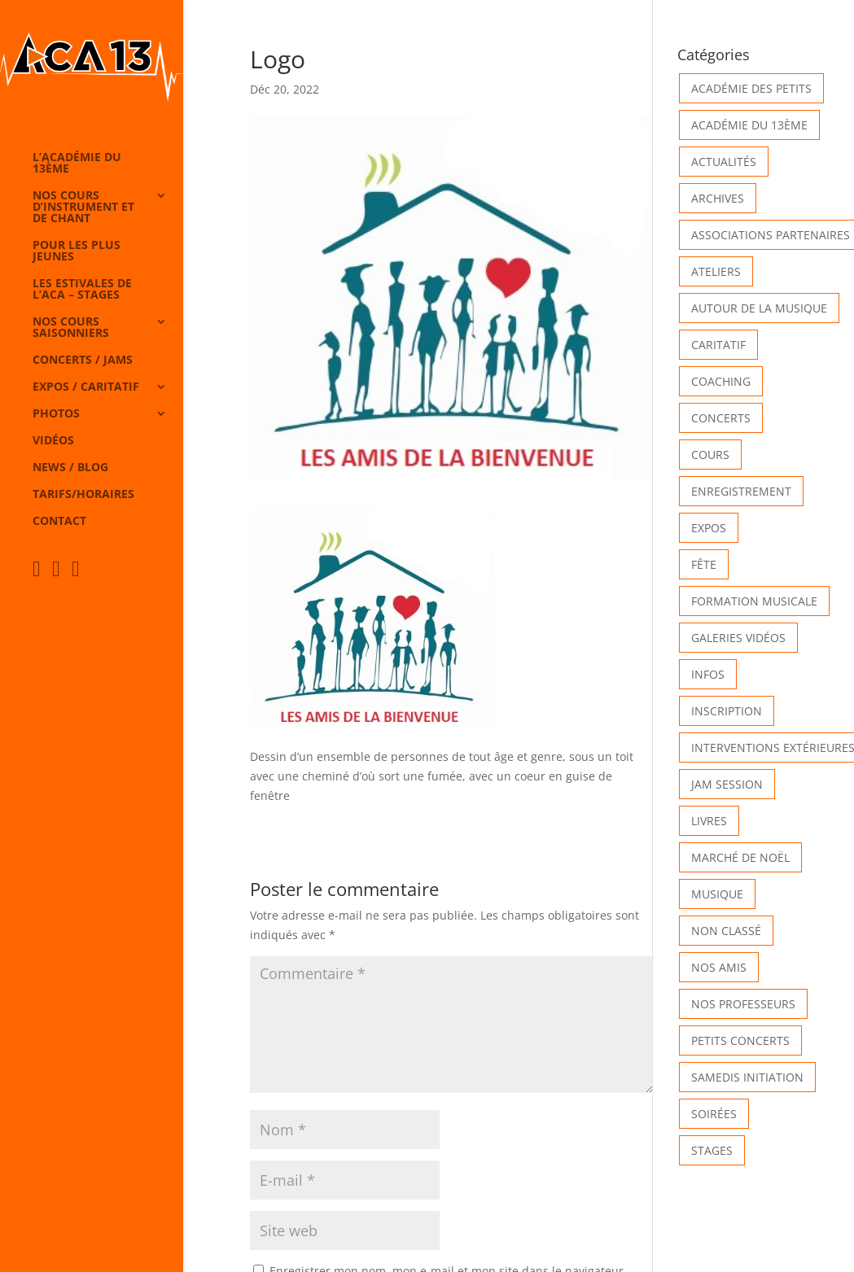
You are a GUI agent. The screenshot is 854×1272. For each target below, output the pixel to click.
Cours (710, 454)
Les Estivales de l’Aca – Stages (82, 290)
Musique (717, 894)
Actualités (723, 161)
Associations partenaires (770, 235)
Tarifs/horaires (83, 494)
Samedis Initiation (747, 1077)
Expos (708, 527)
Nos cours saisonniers (71, 328)
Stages (712, 1150)
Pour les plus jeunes (76, 251)
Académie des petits (751, 88)
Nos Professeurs (743, 1004)
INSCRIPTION (726, 711)
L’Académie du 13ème (77, 163)
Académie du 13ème (749, 125)
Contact (59, 521)
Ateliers (716, 271)
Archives (717, 198)
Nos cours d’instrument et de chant (83, 207)
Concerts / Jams (83, 360)
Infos (708, 674)
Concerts (721, 418)
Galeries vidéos (738, 637)
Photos (56, 414)
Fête (703, 564)
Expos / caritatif (86, 387)
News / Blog (70, 467)
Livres (709, 820)
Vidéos (53, 441)
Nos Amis (719, 967)
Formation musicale (754, 601)
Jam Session (727, 784)
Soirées (714, 1113)
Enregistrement (741, 491)
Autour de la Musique (759, 308)
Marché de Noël (740, 857)
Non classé (726, 930)
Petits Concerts (740, 1040)
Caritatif (718, 344)
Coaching (721, 381)
